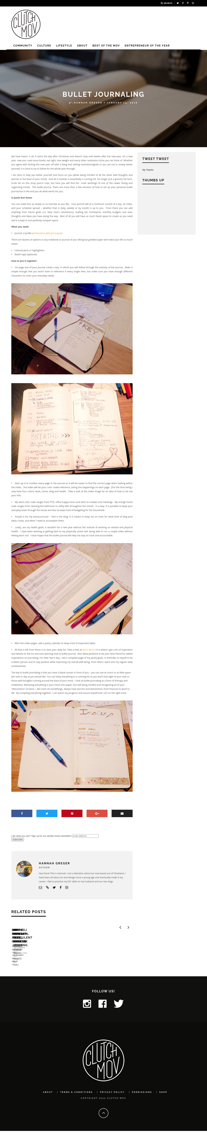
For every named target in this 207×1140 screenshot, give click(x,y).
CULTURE (44, 45)
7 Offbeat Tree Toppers (93, 969)
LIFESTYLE (64, 45)
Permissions (142, 1101)
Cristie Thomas (82, 974)
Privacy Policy (112, 1101)
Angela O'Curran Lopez (25, 974)
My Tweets (147, 169)
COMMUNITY (22, 45)
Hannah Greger (85, 102)
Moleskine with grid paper (47, 233)
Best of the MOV (106, 45)
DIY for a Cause (25, 969)
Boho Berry (88, 649)
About (82, 45)
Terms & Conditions (76, 1101)
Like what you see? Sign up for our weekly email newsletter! (41, 836)
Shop (163, 1101)
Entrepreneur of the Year (147, 45)
